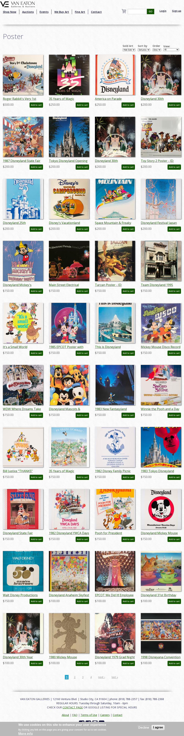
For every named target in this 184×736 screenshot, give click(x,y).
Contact (96, 12)
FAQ (75, 715)
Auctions (28, 12)
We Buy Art (61, 12)
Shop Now (9, 12)
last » (115, 677)
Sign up (176, 10)
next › (101, 677)
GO (150, 11)
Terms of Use (89, 715)
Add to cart (36, 105)
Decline (143, 727)
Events (44, 12)
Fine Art (80, 12)
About (65, 715)
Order (156, 46)
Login (163, 10)
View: (166, 46)
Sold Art (128, 46)
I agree (158, 727)
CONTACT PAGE (73, 707)
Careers (105, 715)
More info (25, 733)
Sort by (142, 46)
